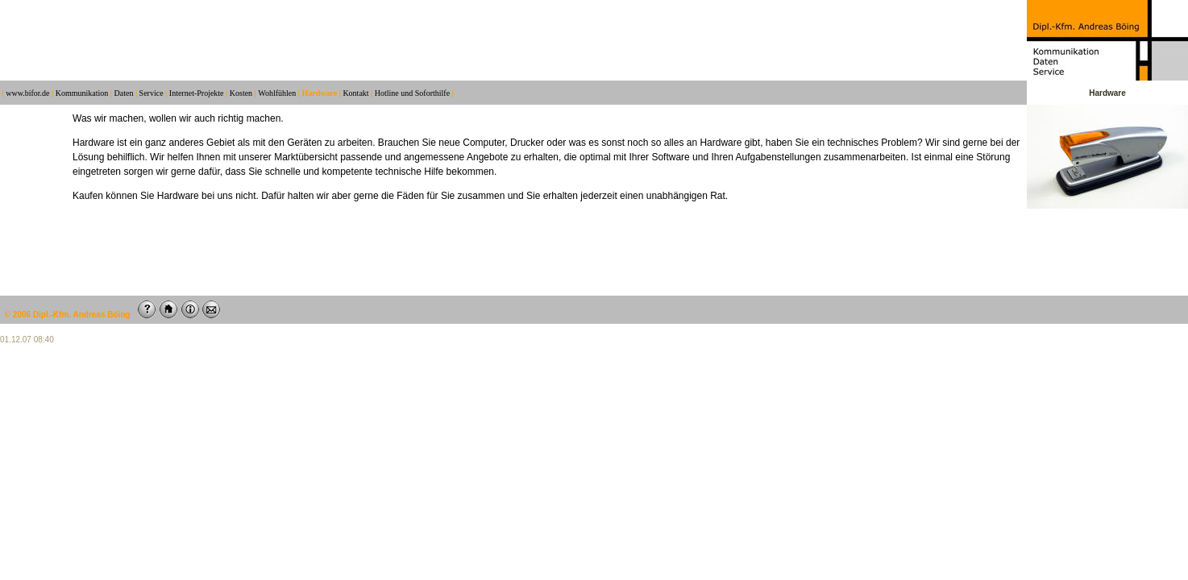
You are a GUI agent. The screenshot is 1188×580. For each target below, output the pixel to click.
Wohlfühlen (277, 93)
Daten (124, 93)
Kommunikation (82, 93)
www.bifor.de (27, 93)
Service (151, 93)
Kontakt (355, 93)
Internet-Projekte (196, 93)
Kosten (241, 93)
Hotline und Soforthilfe (412, 93)
